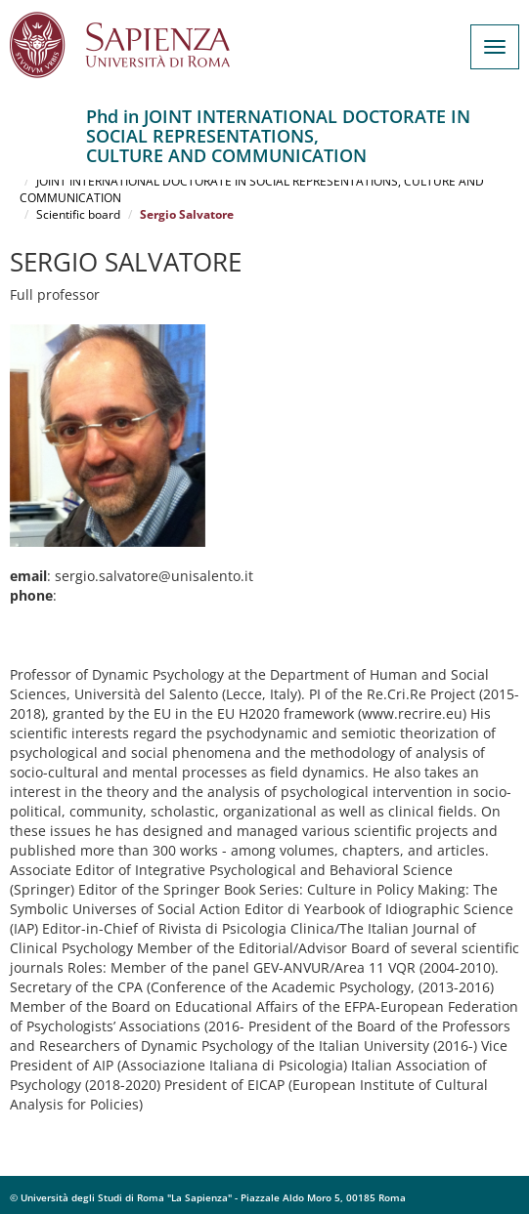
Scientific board (78, 214)
